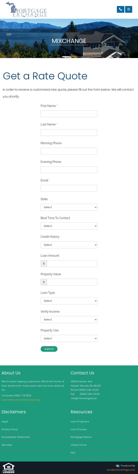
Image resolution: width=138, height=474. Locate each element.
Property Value (51, 274)
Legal (4, 421)
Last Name (49, 124)
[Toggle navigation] (128, 9)
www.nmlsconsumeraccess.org (20, 400)
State (44, 199)
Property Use (50, 330)
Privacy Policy (9, 429)
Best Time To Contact (55, 218)
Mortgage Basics (81, 437)
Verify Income (50, 311)
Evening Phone (51, 162)
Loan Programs (80, 421)
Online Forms (79, 445)
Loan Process (79, 429)
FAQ (73, 453)
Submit (49, 349)
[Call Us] (120, 9)
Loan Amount (50, 255)
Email (45, 180)
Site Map (6, 445)
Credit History (50, 236)
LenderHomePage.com (121, 469)
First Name (49, 106)
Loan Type (48, 292)
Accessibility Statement (15, 437)
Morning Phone (51, 143)
